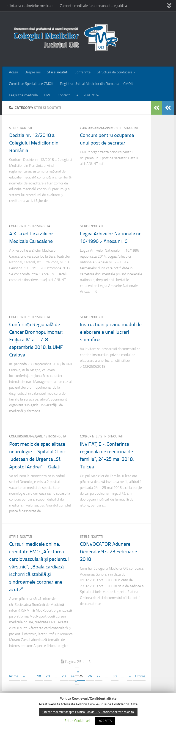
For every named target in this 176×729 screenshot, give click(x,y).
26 (90, 676)
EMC (47, 95)
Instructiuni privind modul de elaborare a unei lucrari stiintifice (111, 332)
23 (64, 676)
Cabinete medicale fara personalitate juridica (93, 5)
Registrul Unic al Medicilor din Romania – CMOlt (96, 83)
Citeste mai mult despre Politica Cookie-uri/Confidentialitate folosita (88, 712)
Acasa (13, 72)
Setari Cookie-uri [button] (77, 720)
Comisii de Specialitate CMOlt (31, 83)
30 (115, 676)
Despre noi (33, 72)
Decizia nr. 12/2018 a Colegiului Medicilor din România (33, 142)
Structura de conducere (114, 72)
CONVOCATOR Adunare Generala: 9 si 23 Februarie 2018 (108, 551)
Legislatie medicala (23, 95)
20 (48, 676)
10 (39, 676)
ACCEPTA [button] (105, 721)
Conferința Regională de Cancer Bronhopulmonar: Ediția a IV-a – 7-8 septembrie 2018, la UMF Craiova (36, 340)
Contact (64, 95)
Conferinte (82, 72)
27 (98, 676)
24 (72, 676)
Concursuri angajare (97, 128)
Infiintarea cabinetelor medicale (29, 5)
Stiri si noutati (57, 72)
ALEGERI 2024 (87, 95)
